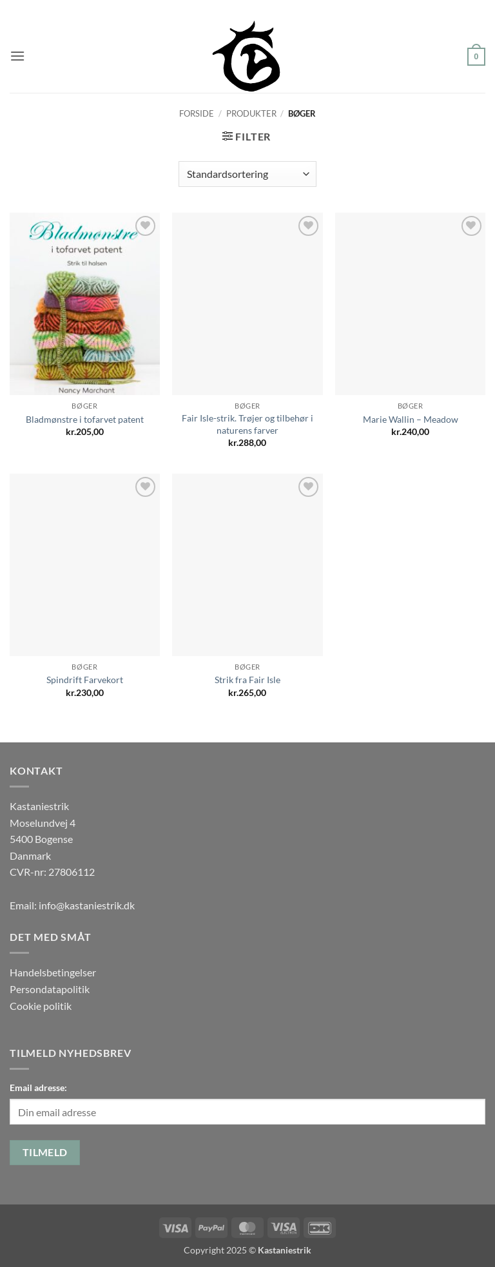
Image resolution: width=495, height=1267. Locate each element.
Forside (196, 113)
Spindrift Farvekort (84, 679)
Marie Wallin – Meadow (410, 419)
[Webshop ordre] (247, 174)
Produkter (251, 113)
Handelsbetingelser (53, 972)
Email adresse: (38, 1087)
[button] (17, 56)
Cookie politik (41, 1006)
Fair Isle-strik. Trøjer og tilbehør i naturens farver (247, 424)
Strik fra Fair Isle (247, 679)
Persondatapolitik (50, 989)
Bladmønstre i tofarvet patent (85, 419)
